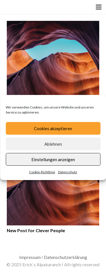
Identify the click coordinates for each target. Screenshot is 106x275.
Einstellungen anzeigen (53, 159)
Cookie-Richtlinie (42, 172)
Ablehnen (53, 144)
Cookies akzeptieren (53, 128)
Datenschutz (67, 172)
